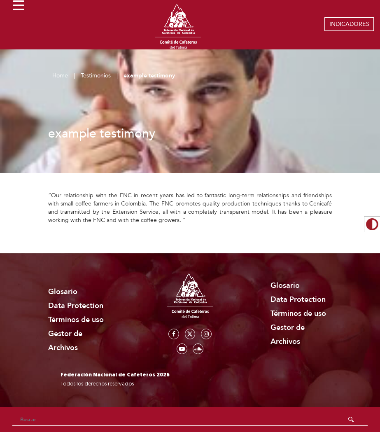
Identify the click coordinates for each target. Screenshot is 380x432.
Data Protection (75, 306)
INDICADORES (349, 24)
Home (60, 75)
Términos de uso (76, 320)
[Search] (190, 419)
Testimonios (96, 75)
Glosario (62, 292)
